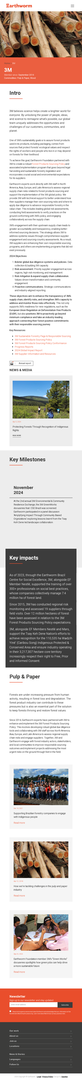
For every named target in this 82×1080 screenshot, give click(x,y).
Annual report (25, 363)
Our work (14, 1030)
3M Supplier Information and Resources (35, 354)
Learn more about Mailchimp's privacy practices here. (49, 1014)
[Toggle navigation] (72, 5)
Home (7, 63)
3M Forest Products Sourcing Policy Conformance (41, 343)
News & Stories (17, 1054)
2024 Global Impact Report (28, 350)
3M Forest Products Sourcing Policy (33, 340)
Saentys (65, 1077)
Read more (17, 435)
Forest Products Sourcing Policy (48, 164)
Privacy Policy (47, 1077)
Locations (14, 1046)
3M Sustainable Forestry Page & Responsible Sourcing (43, 336)
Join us (13, 1041)
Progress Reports (24, 347)
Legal (39, 1077)
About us (13, 1036)
